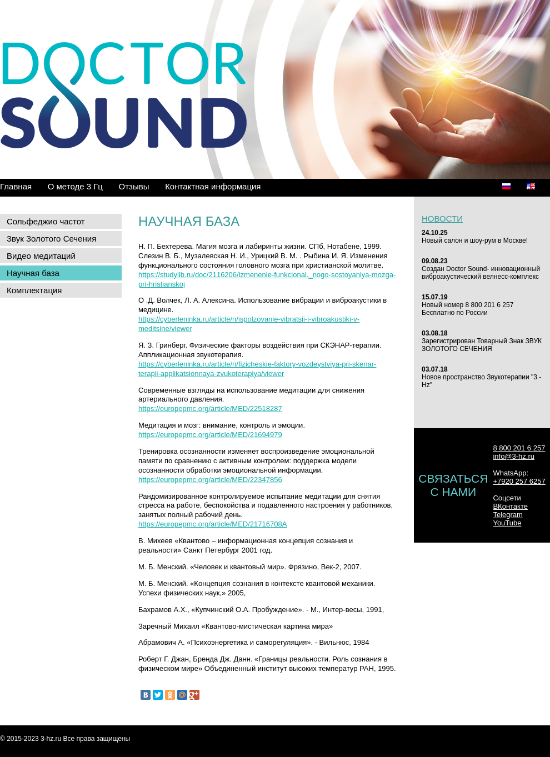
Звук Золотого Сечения (51, 238)
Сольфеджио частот (46, 221)
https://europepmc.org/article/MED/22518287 (210, 408)
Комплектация (34, 290)
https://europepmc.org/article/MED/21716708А (212, 524)
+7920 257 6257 (519, 481)
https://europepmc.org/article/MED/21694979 (210, 434)
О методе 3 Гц (75, 186)
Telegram (507, 514)
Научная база (33, 273)
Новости (442, 218)
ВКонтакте (510, 506)
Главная (16, 186)
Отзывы (134, 186)
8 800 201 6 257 (519, 448)
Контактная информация (213, 186)
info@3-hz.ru (513, 456)
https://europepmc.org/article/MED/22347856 (210, 479)
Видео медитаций (41, 255)
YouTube (507, 523)
